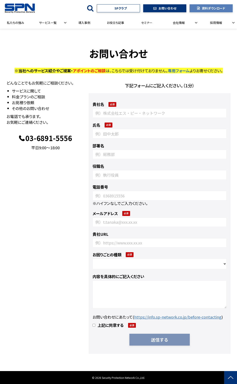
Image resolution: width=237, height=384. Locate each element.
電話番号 (100, 187)
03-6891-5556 (48, 138)
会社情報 (179, 22)
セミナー (146, 22)
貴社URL (100, 234)
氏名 (96, 125)
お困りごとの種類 (107, 254)
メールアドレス (105, 213)
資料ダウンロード (213, 8)
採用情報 (216, 22)
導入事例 (84, 22)
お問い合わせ (167, 8)
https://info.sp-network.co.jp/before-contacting (177, 317)
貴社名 (98, 104)
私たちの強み (15, 22)
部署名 (98, 145)
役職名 (98, 166)
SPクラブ (121, 8)
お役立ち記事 (115, 22)
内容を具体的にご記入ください (118, 276)
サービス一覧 (48, 22)
